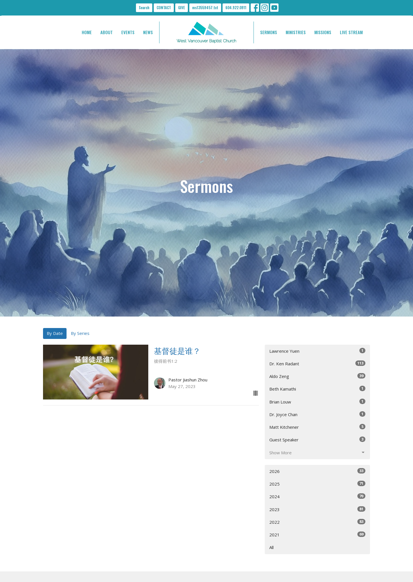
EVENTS (128, 32)
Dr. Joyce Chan (317, 414)
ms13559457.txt (205, 7)
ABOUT (106, 32)
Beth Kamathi (317, 389)
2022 (317, 522)
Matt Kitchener (317, 427)
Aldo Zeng (317, 376)
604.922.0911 (235, 7)
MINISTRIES (296, 32)
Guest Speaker (317, 440)
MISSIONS (322, 32)
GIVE (181, 7)
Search (144, 7)
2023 (317, 509)
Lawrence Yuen (317, 351)
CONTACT (164, 7)
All (271, 547)
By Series (80, 333)
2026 (317, 471)
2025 (317, 484)
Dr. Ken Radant (317, 363)
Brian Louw (317, 402)
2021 (317, 534)
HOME (87, 32)
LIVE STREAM (351, 32)
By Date (55, 333)
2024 (317, 496)
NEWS (148, 32)
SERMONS (268, 32)
